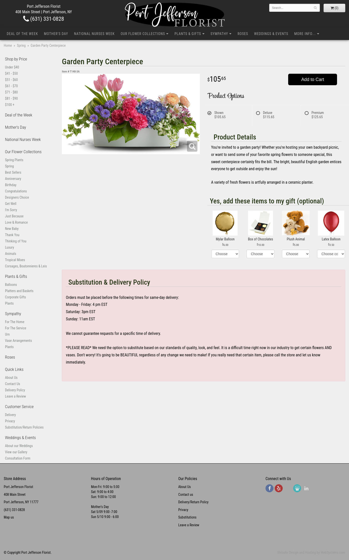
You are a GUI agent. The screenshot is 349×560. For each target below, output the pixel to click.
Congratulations (16, 191)
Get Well (10, 204)
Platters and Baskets (19, 291)
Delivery (10, 415)
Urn (7, 334)
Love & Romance (16, 222)
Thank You (12, 235)
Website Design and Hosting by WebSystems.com (311, 553)
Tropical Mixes (15, 260)
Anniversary (13, 179)
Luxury (9, 247)
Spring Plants (14, 160)
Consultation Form (17, 458)
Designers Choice (17, 197)
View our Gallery (16, 452)
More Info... (305, 34)
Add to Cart (312, 79)
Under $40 (12, 67)
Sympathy (219, 34)
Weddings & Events (271, 34)
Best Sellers (13, 172)
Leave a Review (15, 396)
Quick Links (14, 369)
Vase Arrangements (18, 341)
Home (8, 45)
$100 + (9, 105)
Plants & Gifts (187, 34)
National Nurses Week (94, 34)
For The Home (14, 322)
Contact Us (12, 384)
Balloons (11, 285)
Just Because (14, 216)
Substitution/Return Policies (24, 427)
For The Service (15, 328)
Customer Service (19, 406)
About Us (11, 378)
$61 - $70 (11, 86)
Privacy (10, 421)
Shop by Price (16, 58)
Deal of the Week (22, 34)
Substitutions (187, 517)
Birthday (10, 185)
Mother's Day (56, 34)
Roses (243, 34)
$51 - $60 (11, 80)
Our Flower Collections (143, 34)
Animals (10, 254)
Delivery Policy (15, 390)
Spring (21, 45)
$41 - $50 (11, 73)
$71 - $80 (11, 92)
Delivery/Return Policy (193, 502)
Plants (9, 303)
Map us (9, 517)
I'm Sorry (11, 210)
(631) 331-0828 (43, 18)
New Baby (12, 229)
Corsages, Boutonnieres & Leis (26, 266)
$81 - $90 (11, 98)
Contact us (185, 495)
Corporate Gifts (15, 297)
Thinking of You (15, 241)
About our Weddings (19, 446)
